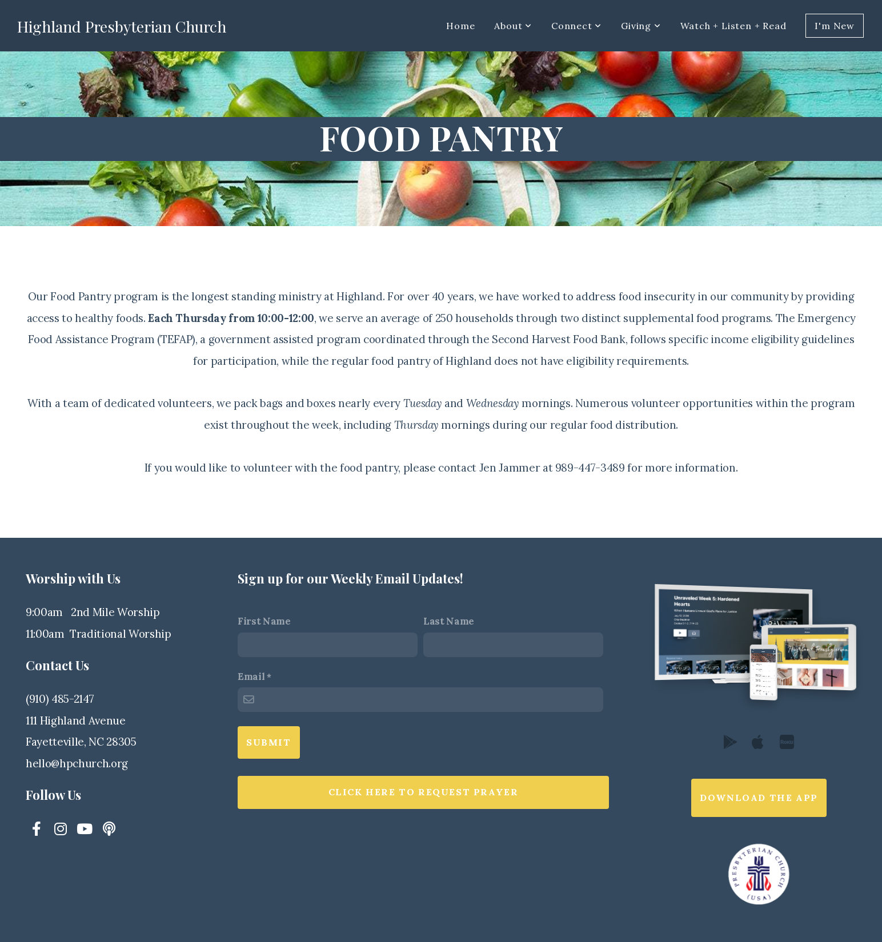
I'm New (835, 25)
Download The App (759, 797)
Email (251, 676)
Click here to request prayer (423, 792)
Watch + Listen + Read (733, 25)
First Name (264, 621)
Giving (640, 25)
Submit (268, 742)
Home (460, 25)
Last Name (448, 621)
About (513, 25)
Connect (576, 25)
